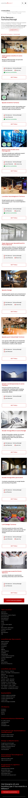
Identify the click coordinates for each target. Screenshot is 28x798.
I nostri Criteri (4, 700)
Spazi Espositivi (4, 632)
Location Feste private (6, 657)
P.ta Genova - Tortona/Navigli (8, 682)
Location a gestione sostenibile (8, 695)
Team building (4, 662)
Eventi (2, 648)
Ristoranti (3, 630)
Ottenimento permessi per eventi (8, 775)
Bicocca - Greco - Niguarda (7, 680)
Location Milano (5, 10)
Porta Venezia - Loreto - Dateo (8, 685)
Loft (2, 626)
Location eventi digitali (6, 624)
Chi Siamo (3, 709)
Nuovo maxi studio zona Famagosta (10, 150)
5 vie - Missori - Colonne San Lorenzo (9, 687)
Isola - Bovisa (4, 677)
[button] (14, 30)
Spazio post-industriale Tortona (13, 337)
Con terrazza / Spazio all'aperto (8, 615)
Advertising (3, 724)
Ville (2, 634)
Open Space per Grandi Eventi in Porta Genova (13, 243)
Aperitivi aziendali (5, 641)
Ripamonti (3, 674)
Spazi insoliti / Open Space (7, 627)
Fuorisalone (4, 644)
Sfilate (2, 660)
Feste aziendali (4, 654)
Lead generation (5, 722)
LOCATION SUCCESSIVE (14, 600)
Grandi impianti (4, 619)
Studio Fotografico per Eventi (12, 477)
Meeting (3, 649)
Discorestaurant (5, 618)
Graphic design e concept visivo (8, 744)
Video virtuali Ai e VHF (6, 760)
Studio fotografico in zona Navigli (14, 431)
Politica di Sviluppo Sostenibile (8, 701)
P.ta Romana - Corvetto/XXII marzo (9, 688)
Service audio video (5, 770)
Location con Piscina (6, 629)
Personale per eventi (5, 773)
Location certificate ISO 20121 (8, 697)
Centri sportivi (4, 613)
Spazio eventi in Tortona (10, 102)
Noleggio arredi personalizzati (8, 746)
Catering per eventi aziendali (7, 768)
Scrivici (2, 712)
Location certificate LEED (7, 698)
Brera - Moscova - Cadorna (7, 671)
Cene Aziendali (4, 643)
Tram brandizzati (5, 749)
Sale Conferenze (5, 651)
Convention (4, 646)
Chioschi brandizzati (6, 748)
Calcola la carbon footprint (7, 734)
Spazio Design (7, 290)
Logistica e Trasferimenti (6, 771)
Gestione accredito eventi (7, 758)
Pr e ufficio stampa (5, 720)
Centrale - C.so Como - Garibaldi (8, 683)
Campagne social (5, 725)
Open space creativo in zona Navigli (12, 56)
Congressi (3, 652)
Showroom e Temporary (6, 663)
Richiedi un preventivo (10, 792)
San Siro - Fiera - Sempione (7, 676)
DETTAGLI (14, 77)
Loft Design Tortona (9, 524)
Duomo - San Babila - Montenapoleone (10, 672)
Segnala (3, 714)
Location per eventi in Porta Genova (11, 572)
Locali (2, 623)
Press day (3, 659)
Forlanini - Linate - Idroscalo (7, 679)
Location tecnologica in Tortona (13, 196)
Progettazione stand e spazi (7, 743)
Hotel (2, 621)
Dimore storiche (5, 616)
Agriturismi (3, 612)
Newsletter (3, 710)
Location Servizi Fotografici (7, 655)
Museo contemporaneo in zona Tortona (13, 384)
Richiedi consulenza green (7, 736)
